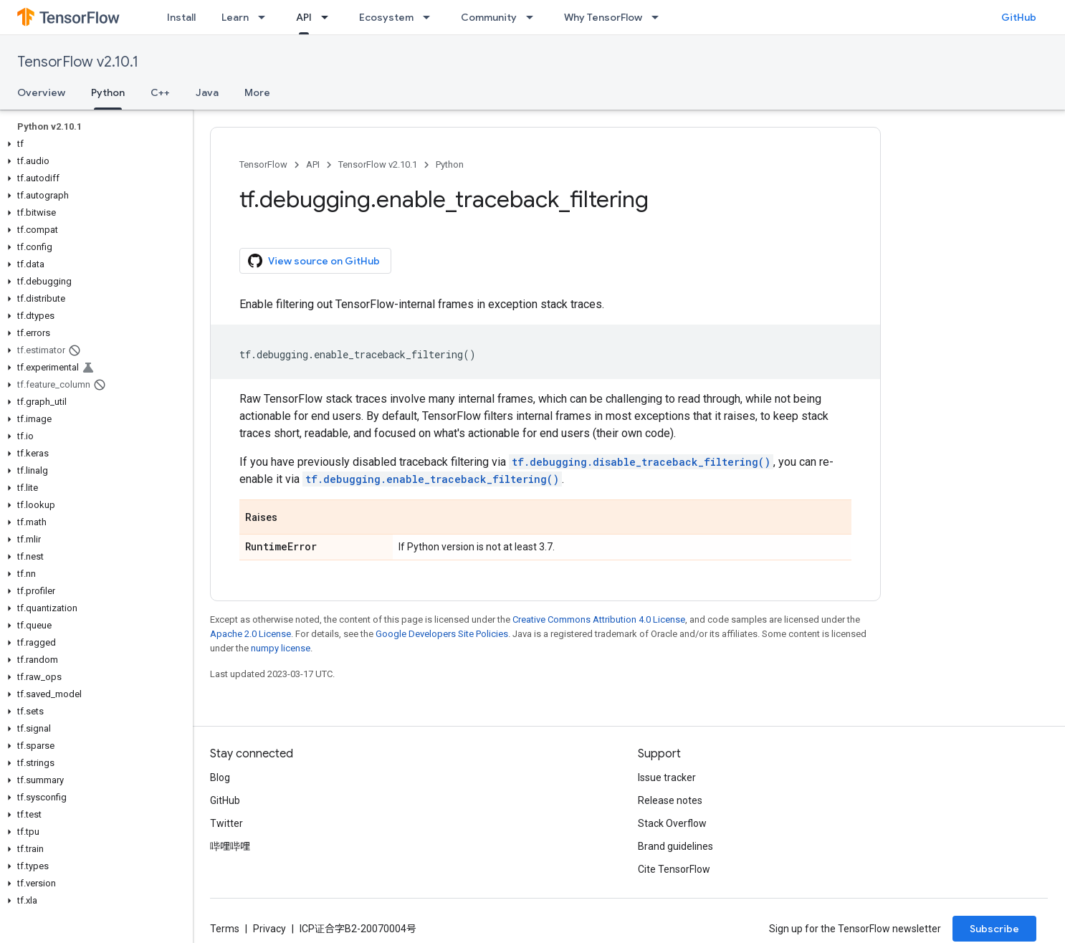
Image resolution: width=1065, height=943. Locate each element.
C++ (160, 92)
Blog (220, 777)
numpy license (280, 648)
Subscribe (994, 928)
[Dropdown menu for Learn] (266, 17)
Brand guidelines (675, 846)
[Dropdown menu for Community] (534, 17)
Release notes (670, 800)
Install (181, 17)
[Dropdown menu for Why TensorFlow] (659, 17)
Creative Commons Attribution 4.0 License (598, 619)
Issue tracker (667, 777)
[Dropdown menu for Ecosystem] (431, 17)
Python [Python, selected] (108, 92)
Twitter (226, 823)
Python (450, 164)
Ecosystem (386, 17)
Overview (41, 92)
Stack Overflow (672, 823)
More (257, 92)
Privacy (269, 928)
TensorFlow (263, 164)
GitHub (1018, 17)
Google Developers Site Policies (442, 633)
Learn (235, 17)
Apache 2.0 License (250, 633)
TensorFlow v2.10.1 (77, 62)
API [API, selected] (304, 17)
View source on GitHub (314, 261)
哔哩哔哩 (230, 846)
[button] (93, 144)
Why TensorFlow (603, 17)
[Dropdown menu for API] (329, 17)
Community (489, 17)
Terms (224, 928)
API (313, 164)
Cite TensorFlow (674, 869)
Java (207, 92)
